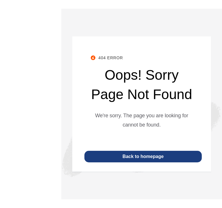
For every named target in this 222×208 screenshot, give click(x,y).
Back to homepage (143, 156)
